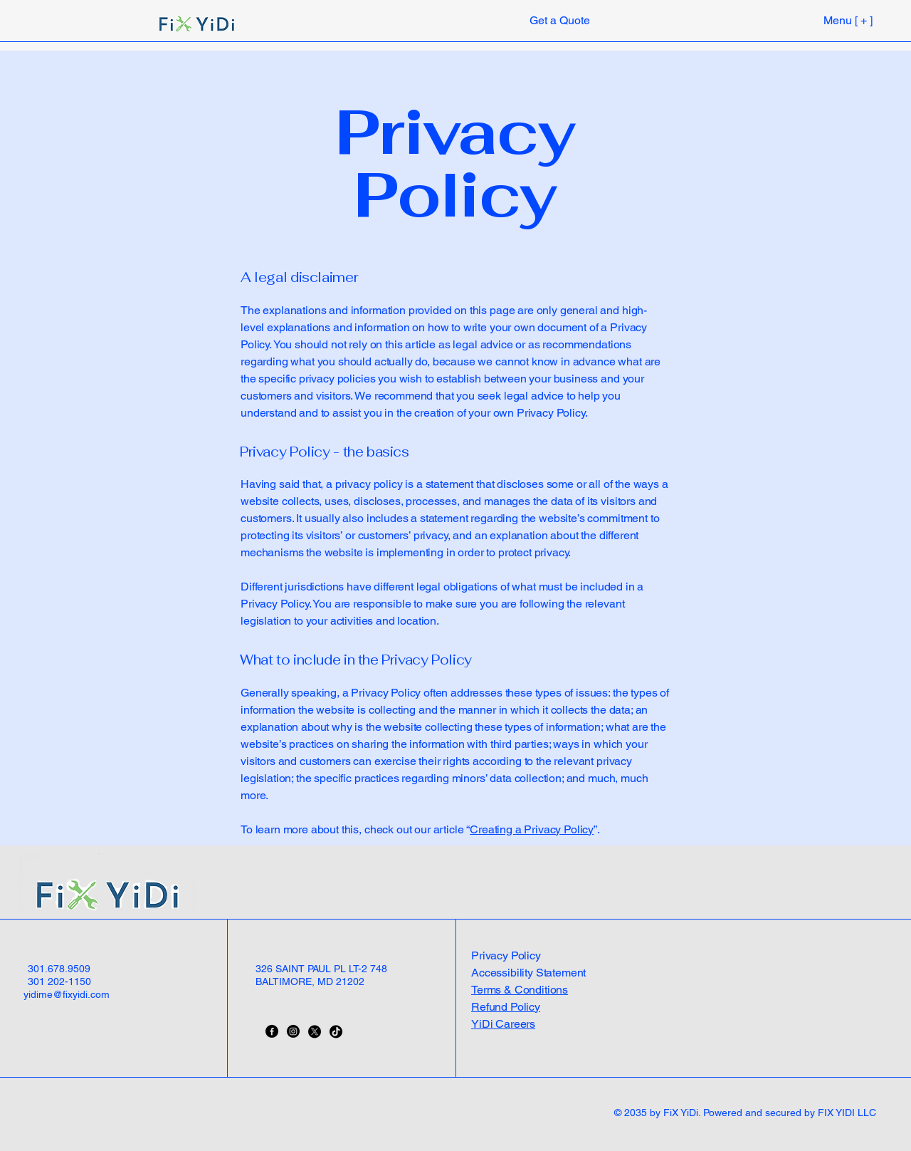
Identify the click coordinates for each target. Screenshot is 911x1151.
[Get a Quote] (559, 20)
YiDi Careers (503, 1024)
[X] (314, 1031)
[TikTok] (336, 1031)
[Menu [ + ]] (824, 20)
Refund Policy (505, 1007)
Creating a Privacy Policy (532, 829)
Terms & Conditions (519, 989)
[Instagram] (293, 1031)
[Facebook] (272, 1031)
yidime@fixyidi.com (66, 994)
